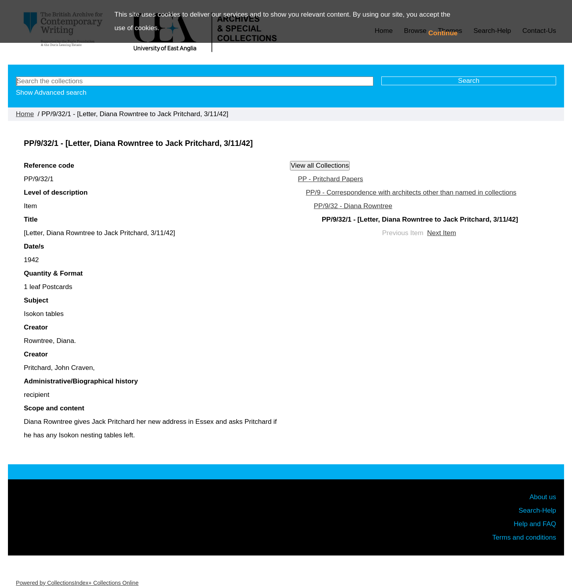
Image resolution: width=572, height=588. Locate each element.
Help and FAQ (535, 524)
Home (25, 114)
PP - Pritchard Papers (330, 179)
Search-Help (538, 510)
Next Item (441, 233)
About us (542, 497)
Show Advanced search (51, 92)
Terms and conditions (524, 537)
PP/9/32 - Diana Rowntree (353, 206)
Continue (443, 33)
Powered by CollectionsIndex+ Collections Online (77, 583)
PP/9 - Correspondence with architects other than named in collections (411, 192)
